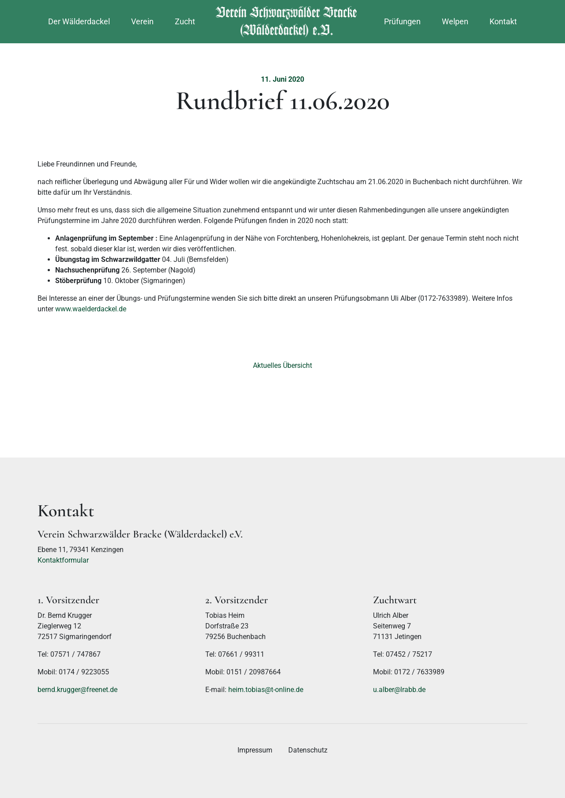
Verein (142, 21)
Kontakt (503, 21)
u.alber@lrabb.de (399, 689)
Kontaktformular (63, 560)
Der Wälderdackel (79, 21)
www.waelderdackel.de (90, 309)
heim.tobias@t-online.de (265, 689)
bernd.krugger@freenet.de (77, 689)
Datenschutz (308, 750)
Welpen (455, 21)
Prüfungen (402, 21)
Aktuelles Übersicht (282, 365)
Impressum (254, 750)
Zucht (185, 21)
